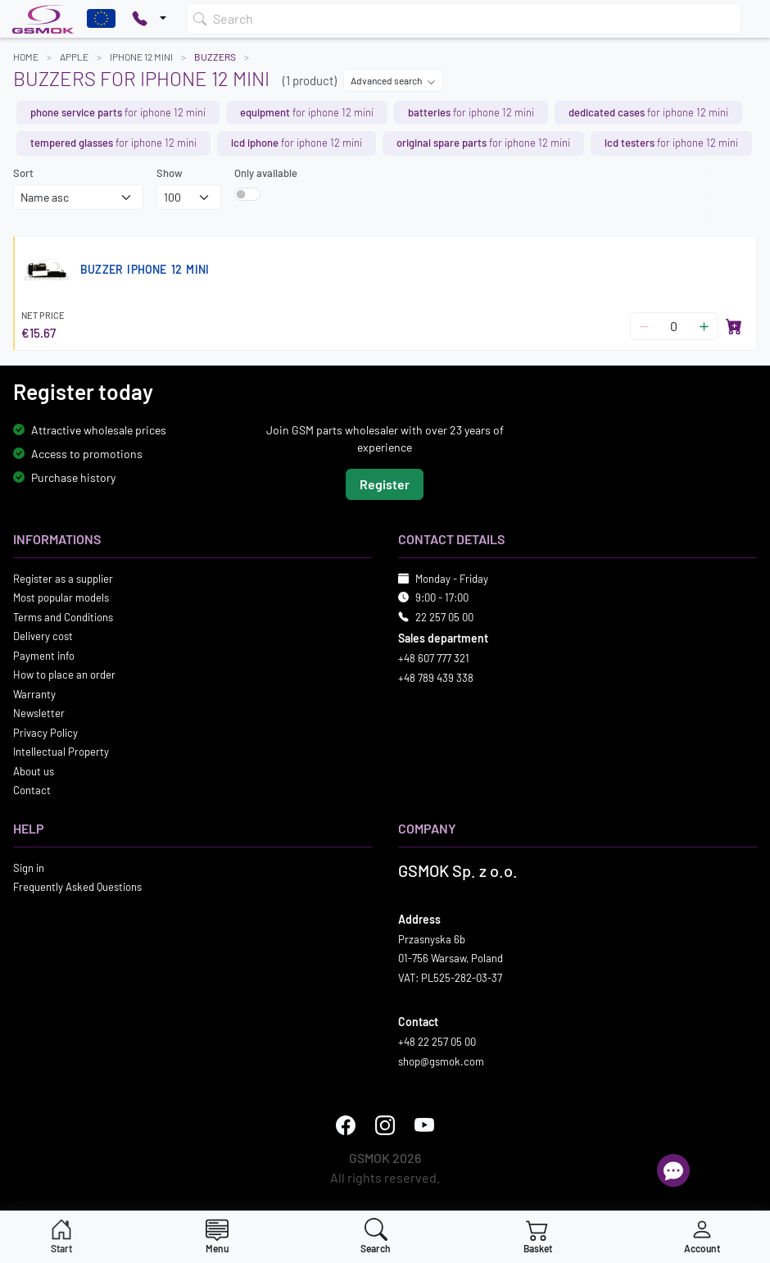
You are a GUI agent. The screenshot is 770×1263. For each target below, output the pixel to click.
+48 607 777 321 (433, 658)
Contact (32, 790)
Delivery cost (43, 636)
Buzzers (215, 56)
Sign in (28, 868)
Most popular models (61, 597)
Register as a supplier (63, 578)
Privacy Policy (45, 732)
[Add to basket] (734, 326)
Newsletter (39, 713)
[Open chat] (673, 1170)
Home (25, 56)
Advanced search (393, 80)
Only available (265, 172)
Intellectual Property (61, 751)
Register (385, 484)
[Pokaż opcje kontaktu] (149, 18)
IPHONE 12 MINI (141, 56)
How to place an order (64, 674)
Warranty (34, 694)
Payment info (44, 655)
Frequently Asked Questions (77, 886)
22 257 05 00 (444, 617)
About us (33, 771)
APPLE (74, 56)
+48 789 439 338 (435, 677)
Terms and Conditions (63, 617)
